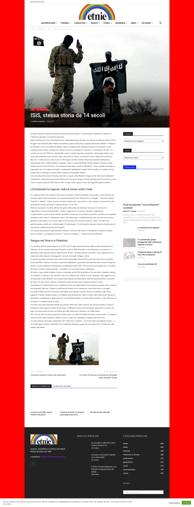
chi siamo (147, 23)
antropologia (49, 23)
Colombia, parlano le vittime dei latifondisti (48, 375)
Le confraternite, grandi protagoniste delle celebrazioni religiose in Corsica (150, 242)
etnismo (66, 23)
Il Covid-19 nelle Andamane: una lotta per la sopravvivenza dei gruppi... (103, 469)
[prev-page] (32, 419)
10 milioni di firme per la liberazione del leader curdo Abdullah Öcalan (98, 376)
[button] (160, 23)
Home (33, 29)
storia (107, 23)
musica (95, 23)
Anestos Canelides (38, 121)
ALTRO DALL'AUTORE (62, 386)
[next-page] (36, 419)
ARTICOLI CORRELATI (41, 386)
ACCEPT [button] (186, 503)
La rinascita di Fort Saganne (148, 228)
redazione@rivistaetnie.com (53, 457)
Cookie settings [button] (174, 503)
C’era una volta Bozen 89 (147, 264)
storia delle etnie (41, 109)
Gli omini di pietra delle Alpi (100, 412)
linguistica (80, 23)
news (134, 23)
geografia (121, 23)
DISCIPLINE (41, 29)
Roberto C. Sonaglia (129, 211)
